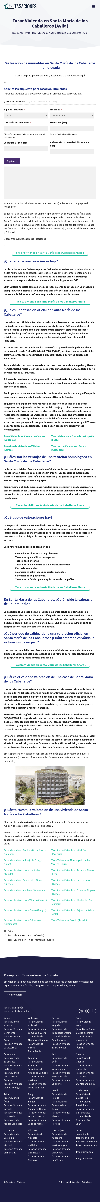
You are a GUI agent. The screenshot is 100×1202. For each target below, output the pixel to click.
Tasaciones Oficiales (15, 1182)
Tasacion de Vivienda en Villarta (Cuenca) (25, 900)
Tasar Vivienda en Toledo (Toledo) (69, 920)
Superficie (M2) (58, 122)
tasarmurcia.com (84, 1151)
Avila (27, 32)
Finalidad (56, 109)
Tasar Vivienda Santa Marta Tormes (11, 1076)
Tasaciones (17, 32)
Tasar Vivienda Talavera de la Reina (59, 1105)
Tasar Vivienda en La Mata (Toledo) (26, 935)
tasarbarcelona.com (86, 1141)
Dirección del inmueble (17, 122)
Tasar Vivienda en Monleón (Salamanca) (24, 890)
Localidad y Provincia (15, 142)
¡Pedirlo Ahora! (15, 994)
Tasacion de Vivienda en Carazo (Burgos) (25, 910)
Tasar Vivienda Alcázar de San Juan (83, 1120)
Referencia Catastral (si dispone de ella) (69, 144)
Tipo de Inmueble (14, 109)
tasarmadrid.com (85, 1137)
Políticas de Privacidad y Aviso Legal (75, 1182)
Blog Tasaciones (84, 1158)
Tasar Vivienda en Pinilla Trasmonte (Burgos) (31, 939)
